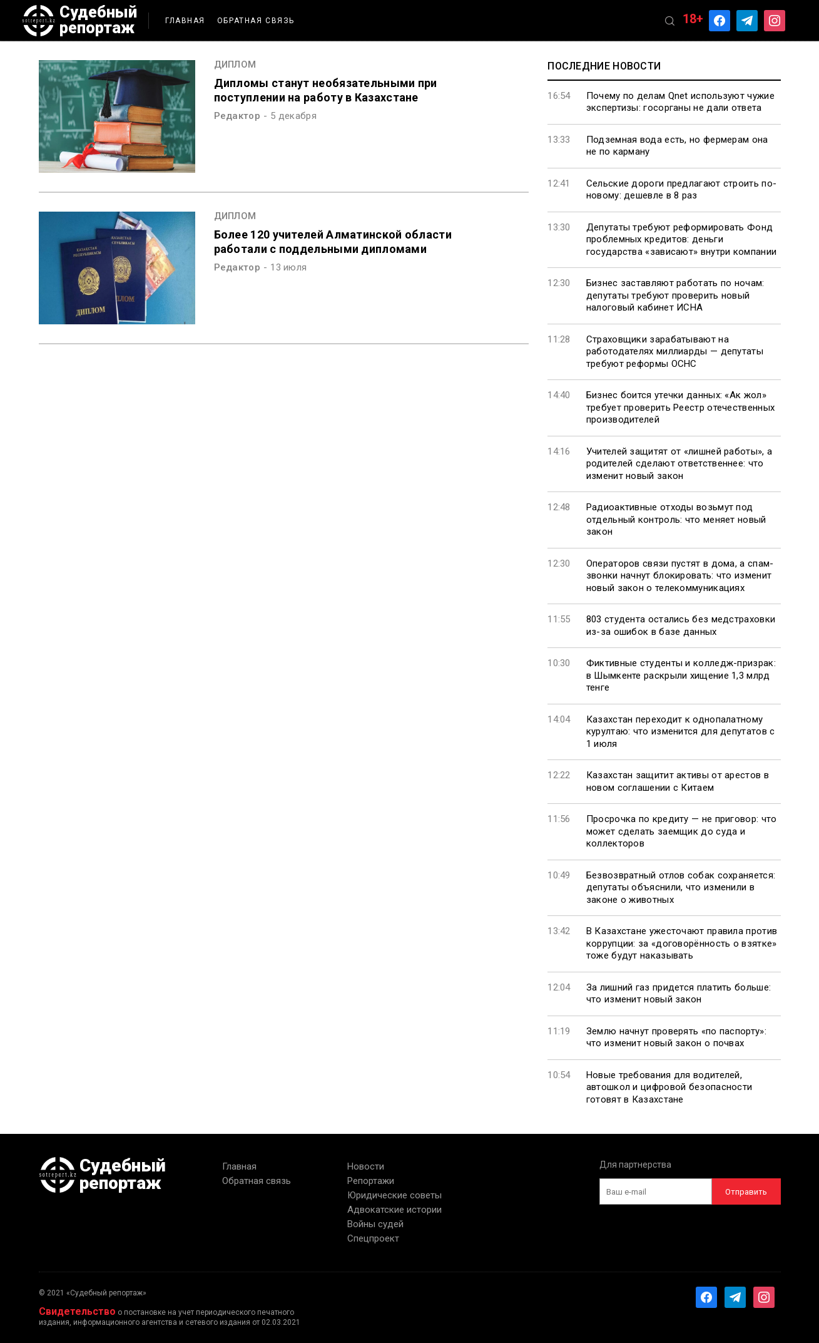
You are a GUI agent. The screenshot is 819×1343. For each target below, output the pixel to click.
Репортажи (370, 1180)
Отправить (746, 1191)
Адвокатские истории (394, 1209)
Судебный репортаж (79, 20)
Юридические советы (394, 1195)
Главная (185, 20)
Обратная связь (256, 20)
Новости (365, 1166)
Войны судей (375, 1224)
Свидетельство (77, 1311)
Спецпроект (373, 1238)
